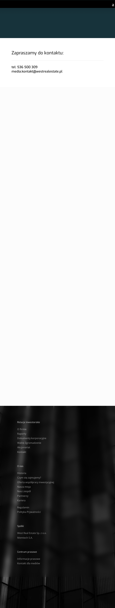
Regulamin (23, 507)
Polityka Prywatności (29, 512)
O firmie (22, 429)
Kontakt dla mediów (28, 563)
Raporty (21, 433)
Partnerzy (22, 496)
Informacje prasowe (28, 558)
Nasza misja (24, 486)
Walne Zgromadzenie (29, 442)
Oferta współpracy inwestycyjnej (35, 482)
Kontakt (21, 452)
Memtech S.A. (25, 537)
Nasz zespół (24, 491)
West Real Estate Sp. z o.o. (32, 533)
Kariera (21, 500)
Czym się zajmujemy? (29, 477)
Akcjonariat (23, 447)
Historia (21, 473)
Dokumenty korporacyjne (31, 438)
